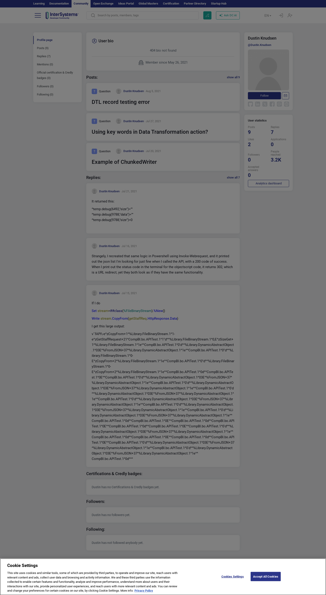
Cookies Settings (232, 579)
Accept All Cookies (265, 579)
